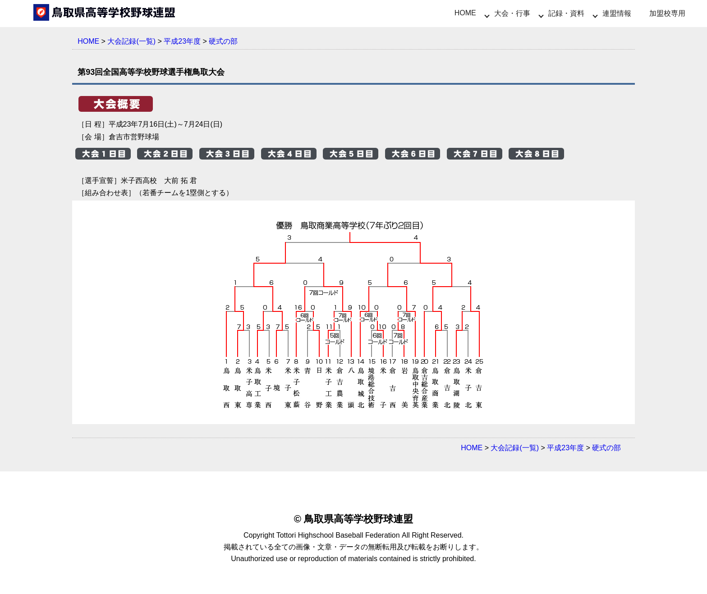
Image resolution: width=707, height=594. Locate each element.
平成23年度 (182, 41)
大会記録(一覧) (131, 41)
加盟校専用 (667, 13)
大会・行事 (512, 13)
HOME (465, 13)
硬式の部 (223, 41)
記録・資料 (566, 13)
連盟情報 (616, 13)
